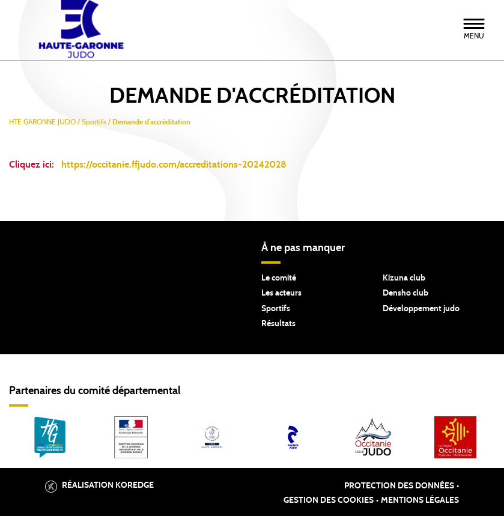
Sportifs (275, 309)
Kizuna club (404, 278)
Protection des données (399, 486)
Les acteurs (281, 293)
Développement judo (421, 309)
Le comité (278, 278)
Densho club (405, 293)
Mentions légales (420, 500)
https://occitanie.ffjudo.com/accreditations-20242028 (174, 164)
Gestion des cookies (329, 500)
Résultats (278, 324)
